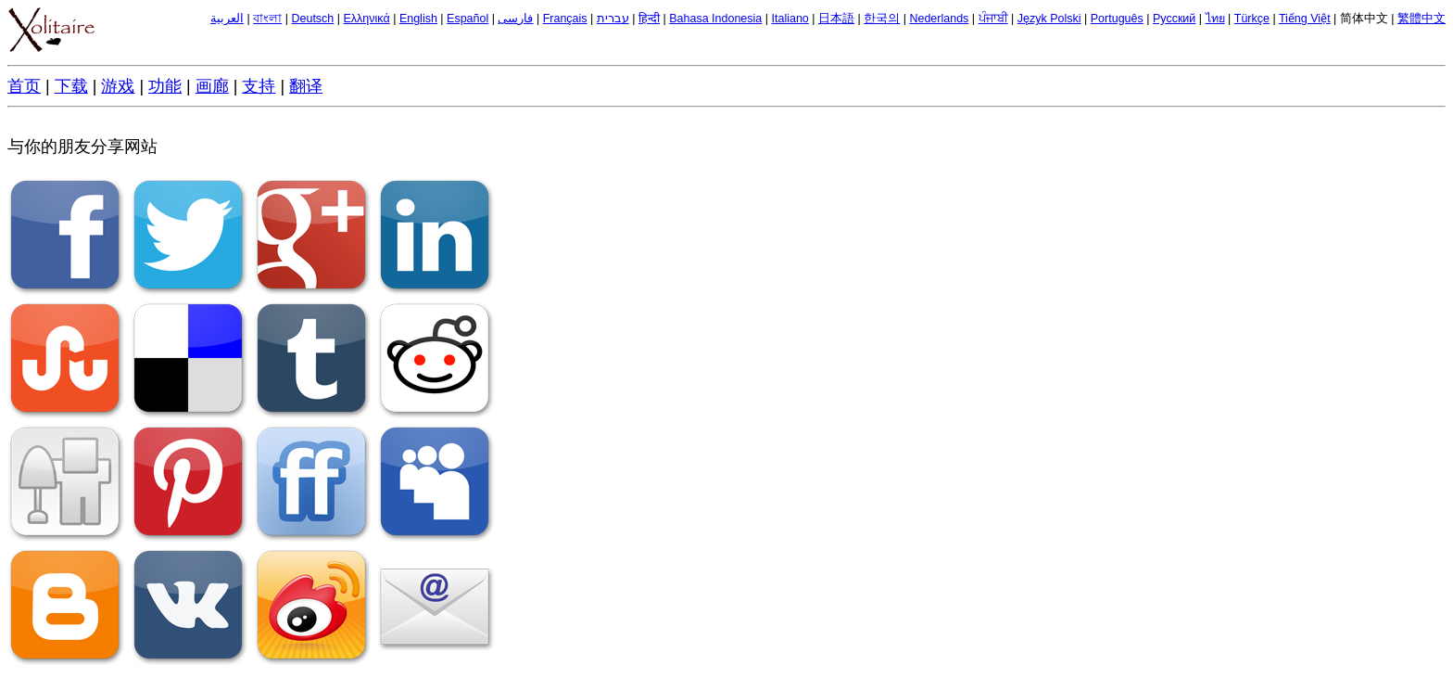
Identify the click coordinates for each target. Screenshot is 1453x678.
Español (467, 18)
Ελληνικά (367, 18)
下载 (71, 86)
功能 (165, 86)
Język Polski (1049, 18)
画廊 (212, 86)
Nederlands (938, 18)
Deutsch (312, 18)
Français (565, 18)
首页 (24, 86)
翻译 (305, 86)
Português (1117, 18)
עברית (613, 18)
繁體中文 (1421, 18)
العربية (227, 18)
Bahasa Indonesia (715, 18)
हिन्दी (649, 18)
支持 (258, 86)
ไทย (1215, 18)
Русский (1174, 18)
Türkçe (1252, 18)
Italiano (790, 18)
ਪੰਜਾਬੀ (993, 18)
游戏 (117, 86)
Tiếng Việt (1305, 18)
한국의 (882, 18)
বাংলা (267, 18)
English (418, 18)
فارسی (515, 18)
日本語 (836, 18)
